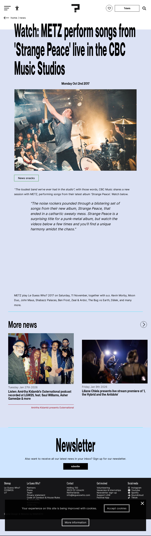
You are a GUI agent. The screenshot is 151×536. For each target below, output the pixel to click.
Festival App (103, 497)
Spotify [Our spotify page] (133, 492)
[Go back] (6, 18)
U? (5, 492)
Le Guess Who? (12, 488)
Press (30, 490)
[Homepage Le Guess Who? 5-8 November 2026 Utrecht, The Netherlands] (75, 8)
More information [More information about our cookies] (75, 522)
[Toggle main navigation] (6, 8)
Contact (70, 483)
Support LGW (103, 495)
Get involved (102, 483)
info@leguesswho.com (78, 495)
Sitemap (7, 483)
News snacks (26, 178)
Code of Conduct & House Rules (43, 497)
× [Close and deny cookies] (142, 503)
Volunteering (103, 488)
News (23, 17)
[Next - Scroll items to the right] (143, 324)
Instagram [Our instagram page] (134, 488)
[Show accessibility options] (17, 8)
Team (29, 492)
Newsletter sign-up (107, 492)
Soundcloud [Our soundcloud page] (135, 495)
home (14, 17)
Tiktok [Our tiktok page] (133, 497)
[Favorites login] (109, 8)
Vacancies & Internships (109, 490)
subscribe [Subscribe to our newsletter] (75, 466)
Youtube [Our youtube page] (134, 490)
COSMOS (8, 490)
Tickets (127, 8)
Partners (31, 488)
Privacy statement (36, 495)
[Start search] (143, 8)
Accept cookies (116, 508)
